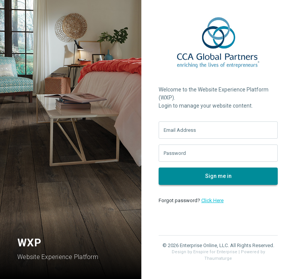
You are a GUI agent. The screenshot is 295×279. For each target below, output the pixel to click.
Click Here (212, 200)
